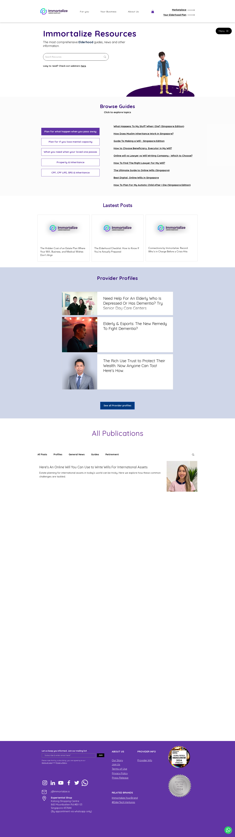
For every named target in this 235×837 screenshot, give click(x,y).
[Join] (100, 755)
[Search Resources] (71, 56)
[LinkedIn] (53, 783)
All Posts (42, 454)
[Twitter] (77, 783)
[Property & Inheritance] (70, 162)
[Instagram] (45, 783)
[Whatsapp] (85, 783)
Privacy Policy (61, 763)
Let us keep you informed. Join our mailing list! (64, 751)
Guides (95, 454)
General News (77, 454)
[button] (84, 11)
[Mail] (44, 791)
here (83, 66)
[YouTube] (61, 783)
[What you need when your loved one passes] (70, 152)
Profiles (58, 454)
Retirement (112, 454)
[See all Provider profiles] (117, 405)
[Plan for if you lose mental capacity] (70, 142)
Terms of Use (47, 763)
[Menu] (224, 31)
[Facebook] (69, 783)
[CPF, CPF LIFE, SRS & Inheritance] (70, 172)
